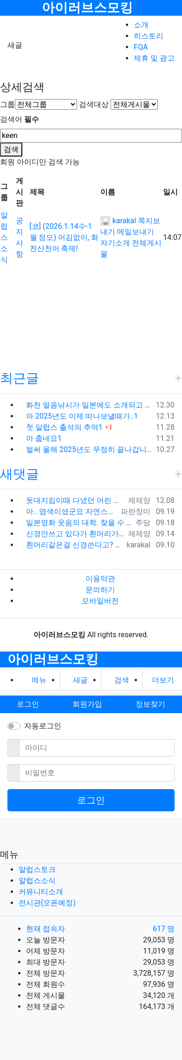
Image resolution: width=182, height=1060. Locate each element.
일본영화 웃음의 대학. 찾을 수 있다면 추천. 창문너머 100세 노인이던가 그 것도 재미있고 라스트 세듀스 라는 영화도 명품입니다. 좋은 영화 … (79, 522)
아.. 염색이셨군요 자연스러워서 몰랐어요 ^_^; (71, 511)
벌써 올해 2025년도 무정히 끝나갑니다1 (89, 449)
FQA (141, 47)
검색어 (19, 119)
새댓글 (19, 474)
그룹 (7, 104)
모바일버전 (100, 600)
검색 (11, 149)
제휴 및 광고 (154, 58)
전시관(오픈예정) (47, 902)
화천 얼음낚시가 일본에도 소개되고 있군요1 (89, 405)
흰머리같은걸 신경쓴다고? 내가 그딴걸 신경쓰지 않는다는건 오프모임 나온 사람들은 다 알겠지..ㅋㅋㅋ (74, 544)
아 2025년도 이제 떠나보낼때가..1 (82, 416)
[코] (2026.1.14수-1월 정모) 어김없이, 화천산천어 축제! (64, 237)
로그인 (91, 800)
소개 (141, 24)
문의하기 (100, 589)
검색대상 (94, 104)
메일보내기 (135, 231)
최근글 (19, 378)
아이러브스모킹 (87, 7)
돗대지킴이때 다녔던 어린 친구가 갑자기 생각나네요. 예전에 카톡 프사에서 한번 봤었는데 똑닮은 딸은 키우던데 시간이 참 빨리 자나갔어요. (75, 500)
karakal (118, 220)
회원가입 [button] (87, 704)
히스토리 (148, 35)
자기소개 (115, 242)
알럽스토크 (37, 869)
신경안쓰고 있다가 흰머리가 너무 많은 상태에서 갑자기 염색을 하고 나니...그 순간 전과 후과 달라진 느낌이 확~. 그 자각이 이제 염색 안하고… (75, 533)
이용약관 (100, 578)
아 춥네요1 (44, 438)
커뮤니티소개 (41, 891)
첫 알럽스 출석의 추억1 (64, 427)
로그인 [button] (28, 704)
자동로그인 (42, 725)
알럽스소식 (4, 237)
